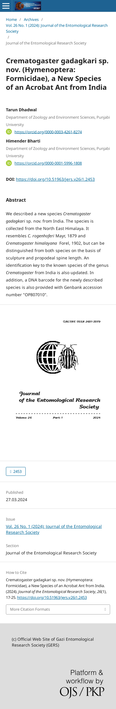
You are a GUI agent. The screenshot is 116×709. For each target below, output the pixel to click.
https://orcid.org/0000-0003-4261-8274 (48, 131)
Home (11, 19)
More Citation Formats (30, 609)
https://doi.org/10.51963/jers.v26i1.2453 (55, 179)
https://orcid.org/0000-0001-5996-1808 (48, 163)
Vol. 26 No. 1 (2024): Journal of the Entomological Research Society (57, 28)
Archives (31, 19)
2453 (17, 471)
